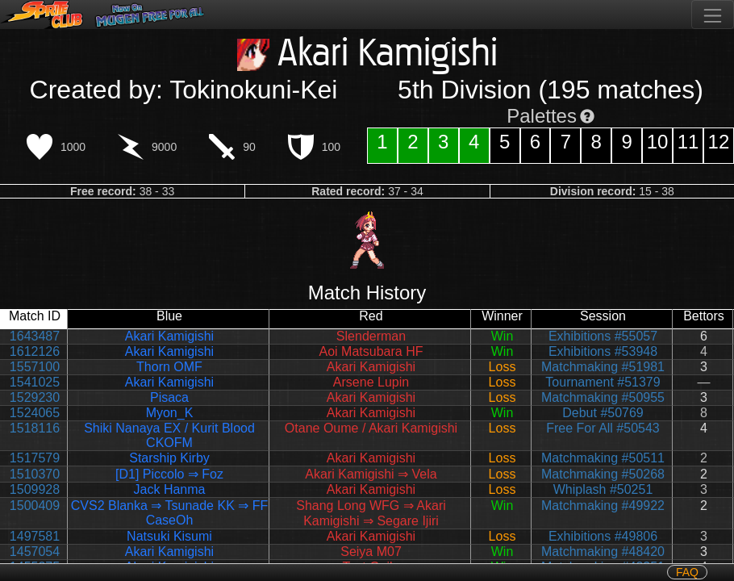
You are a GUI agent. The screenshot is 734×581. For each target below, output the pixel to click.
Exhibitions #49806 (602, 536)
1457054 (35, 551)
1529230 (35, 397)
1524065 (35, 413)
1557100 (35, 367)
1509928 (35, 489)
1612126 (35, 351)
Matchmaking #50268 (603, 474)
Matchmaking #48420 (603, 551)
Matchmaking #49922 (603, 505)
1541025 (35, 382)
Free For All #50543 (603, 428)
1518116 (35, 428)
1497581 (35, 536)
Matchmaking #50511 (603, 458)
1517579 (35, 458)
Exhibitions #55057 (602, 336)
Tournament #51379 (602, 382)
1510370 (35, 474)
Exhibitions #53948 (602, 351)
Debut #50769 (603, 413)
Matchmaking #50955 (603, 397)
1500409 (35, 505)
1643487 (35, 336)
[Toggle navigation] (712, 14)
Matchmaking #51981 (603, 367)
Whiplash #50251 (603, 489)
